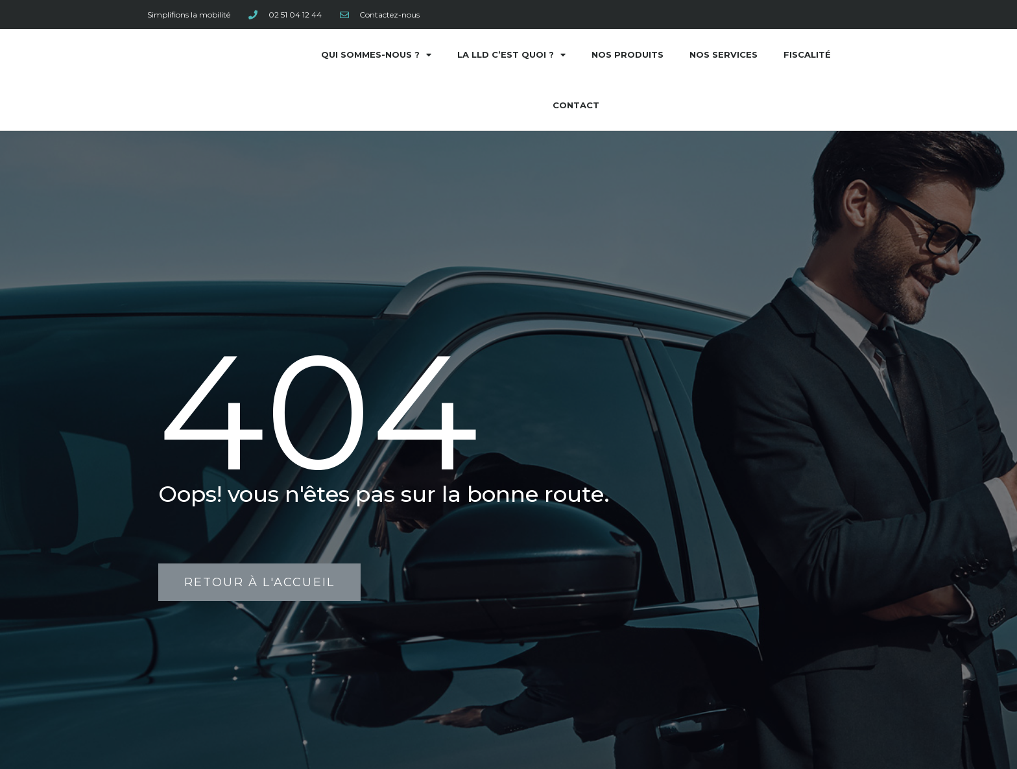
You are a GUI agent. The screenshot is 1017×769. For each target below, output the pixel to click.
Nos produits (628, 54)
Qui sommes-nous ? (376, 54)
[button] (259, 582)
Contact (576, 105)
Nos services (723, 54)
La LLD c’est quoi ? (511, 54)
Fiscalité (807, 54)
